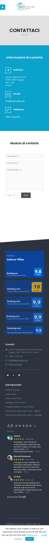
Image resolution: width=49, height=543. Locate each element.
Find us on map (15, 364)
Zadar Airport (10, 394)
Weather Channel (12, 390)
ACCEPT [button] (29, 539)
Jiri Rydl (17, 477)
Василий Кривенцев (22, 456)
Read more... (32, 535)
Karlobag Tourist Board (15, 402)
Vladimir (17, 436)
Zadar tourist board (13, 398)
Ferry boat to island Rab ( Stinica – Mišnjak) (23, 415)
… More (37, 451)
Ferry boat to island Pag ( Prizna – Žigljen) (23, 411)
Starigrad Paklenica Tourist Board (19, 406)
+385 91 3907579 (12, 116)
